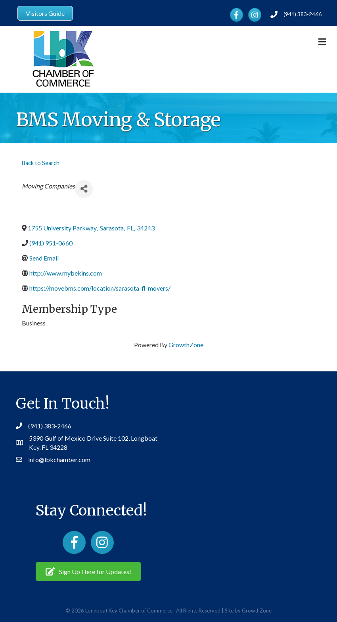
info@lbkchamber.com (59, 459)
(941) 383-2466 (302, 14)
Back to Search (40, 163)
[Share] (84, 189)
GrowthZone (185, 344)
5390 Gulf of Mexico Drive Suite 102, (80, 438)
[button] (88, 571)
